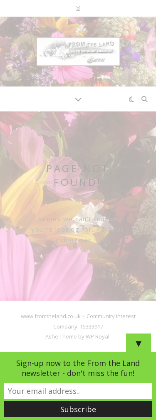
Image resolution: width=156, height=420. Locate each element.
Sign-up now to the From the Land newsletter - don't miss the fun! (78, 368)
